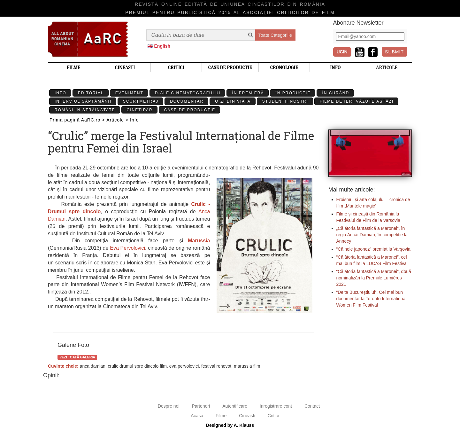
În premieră (248, 93)
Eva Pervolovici (127, 248)
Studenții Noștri (285, 101)
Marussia (199, 240)
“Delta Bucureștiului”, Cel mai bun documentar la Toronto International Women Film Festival (371, 299)
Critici (273, 415)
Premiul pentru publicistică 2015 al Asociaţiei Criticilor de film (230, 12)
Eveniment (129, 93)
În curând (335, 93)
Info (60, 93)
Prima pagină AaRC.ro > (77, 119)
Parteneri (201, 406)
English (162, 46)
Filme (221, 415)
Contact (312, 406)
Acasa (197, 415)
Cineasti (247, 415)
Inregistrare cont (276, 406)
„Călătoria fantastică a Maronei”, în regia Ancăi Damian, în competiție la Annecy (372, 235)
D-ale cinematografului (188, 93)
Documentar (186, 101)
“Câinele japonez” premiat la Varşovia (373, 249)
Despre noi (169, 406)
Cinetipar (140, 110)
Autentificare (234, 406)
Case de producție (190, 110)
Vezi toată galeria (77, 357)
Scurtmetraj (140, 101)
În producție (292, 93)
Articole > (117, 119)
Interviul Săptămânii (83, 101)
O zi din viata (233, 101)
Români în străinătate (85, 110)
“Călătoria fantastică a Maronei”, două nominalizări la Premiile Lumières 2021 (373, 278)
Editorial (91, 93)
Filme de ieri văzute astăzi (357, 101)
